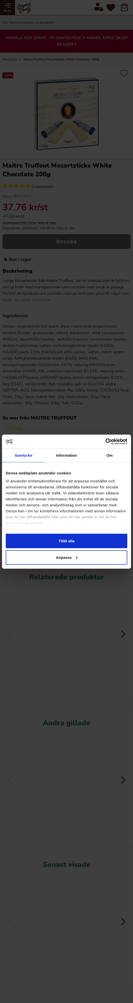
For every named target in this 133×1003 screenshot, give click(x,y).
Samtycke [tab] (23, 455)
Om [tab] (109, 455)
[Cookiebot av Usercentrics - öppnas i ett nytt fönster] (105, 441)
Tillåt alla (66, 541)
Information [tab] (66, 455)
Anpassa (66, 557)
